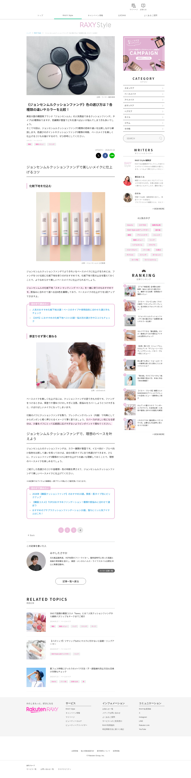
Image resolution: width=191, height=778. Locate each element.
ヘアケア (128, 111)
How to (54, 681)
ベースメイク (38, 140)
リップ (74, 626)
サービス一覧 (31, 769)
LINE (141, 721)
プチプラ (152, 245)
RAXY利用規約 (108, 725)
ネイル (127, 117)
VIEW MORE (158, 208)
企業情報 (74, 751)
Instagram (143, 717)
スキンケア (129, 88)
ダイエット (157, 255)
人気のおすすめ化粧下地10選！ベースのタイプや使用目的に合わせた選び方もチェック (71, 311)
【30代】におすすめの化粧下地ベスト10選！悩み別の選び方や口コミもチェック (71, 319)
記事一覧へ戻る (71, 581)
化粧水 (158, 250)
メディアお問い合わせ (111, 713)
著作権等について (103, 751)
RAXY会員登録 (145, 709)
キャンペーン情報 (95, 15)
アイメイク (129, 99)
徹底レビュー (40, 144)
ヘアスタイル (137, 245)
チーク (94, 626)
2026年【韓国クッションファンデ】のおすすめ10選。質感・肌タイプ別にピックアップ (71, 495)
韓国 (29, 144)
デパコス (130, 255)
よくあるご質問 (150, 15)
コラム (127, 122)
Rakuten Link (144, 725)
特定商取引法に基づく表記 (113, 729)
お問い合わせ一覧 (47, 769)
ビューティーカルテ (74, 721)
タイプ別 (135, 260)
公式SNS (122, 15)
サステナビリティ (64, 769)
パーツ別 (63, 681)
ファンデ (51, 144)
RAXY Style (68, 15)
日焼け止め (74, 681)
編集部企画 (156, 225)
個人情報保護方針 (87, 751)
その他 (127, 128)
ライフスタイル (150, 260)
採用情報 (116, 751)
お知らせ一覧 (107, 709)
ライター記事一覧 (106, 570)
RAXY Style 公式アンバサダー (61, 654)
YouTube (142, 729)
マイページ (70, 717)
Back (31, 535)
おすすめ (142, 225)
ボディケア (129, 105)
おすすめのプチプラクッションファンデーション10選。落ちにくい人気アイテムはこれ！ (71, 511)
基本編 (157, 230)
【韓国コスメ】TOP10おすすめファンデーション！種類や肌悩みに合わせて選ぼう (71, 503)
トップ (40, 15)
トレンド (156, 235)
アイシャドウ (142, 235)
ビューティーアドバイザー (76, 725)
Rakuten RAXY (38, 6)
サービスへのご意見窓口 (112, 721)
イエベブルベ (132, 250)
